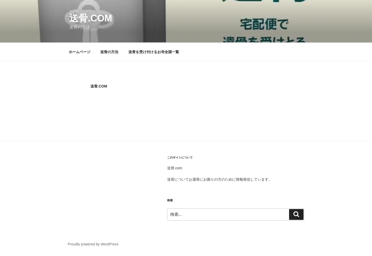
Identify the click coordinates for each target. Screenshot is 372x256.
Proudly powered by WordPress (93, 244)
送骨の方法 (109, 52)
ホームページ (79, 52)
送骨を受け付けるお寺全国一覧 (153, 52)
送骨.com (90, 18)
